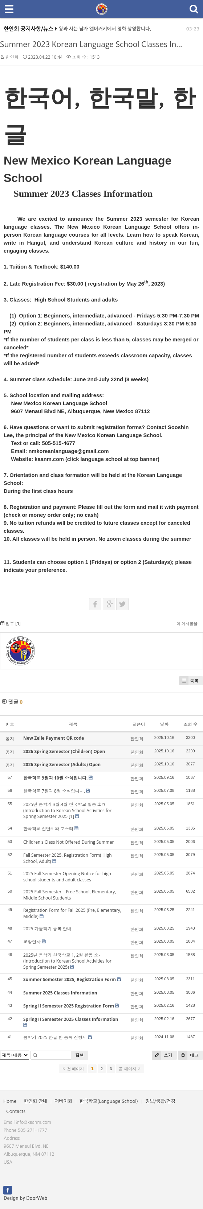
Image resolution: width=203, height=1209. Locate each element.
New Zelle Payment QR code (53, 738)
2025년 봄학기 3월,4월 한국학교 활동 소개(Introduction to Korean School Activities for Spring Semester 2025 (67, 810)
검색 (79, 1055)
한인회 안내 (35, 1101)
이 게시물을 (187, 623)
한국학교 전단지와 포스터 (48, 829)
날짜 (164, 724)
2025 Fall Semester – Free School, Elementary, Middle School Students (69, 895)
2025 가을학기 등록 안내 (47, 929)
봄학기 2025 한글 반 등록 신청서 (55, 1037)
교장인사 (32, 942)
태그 (188, 1055)
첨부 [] (10, 623)
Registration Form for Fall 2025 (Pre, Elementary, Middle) (72, 913)
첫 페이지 (73, 1069)
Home (9, 1101)
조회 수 (190, 724)
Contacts (15, 1111)
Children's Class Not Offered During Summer (68, 842)
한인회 (12, 57)
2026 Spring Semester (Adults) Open (62, 764)
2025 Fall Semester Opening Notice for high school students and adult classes (67, 877)
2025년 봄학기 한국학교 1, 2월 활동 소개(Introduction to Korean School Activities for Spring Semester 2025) (67, 961)
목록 (189, 680)
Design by (25, 1198)
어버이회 (63, 1101)
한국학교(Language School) (109, 1101)
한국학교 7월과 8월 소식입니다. (54, 791)
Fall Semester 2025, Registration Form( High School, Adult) (67, 858)
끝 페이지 (130, 1069)
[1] (71, 816)
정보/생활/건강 (160, 1101)
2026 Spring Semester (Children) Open (64, 751)
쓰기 (162, 1055)
